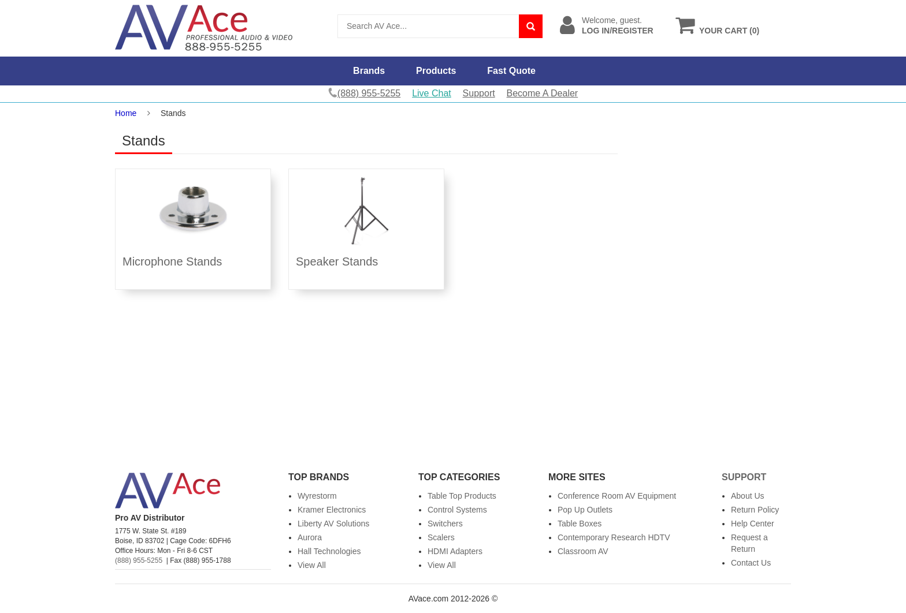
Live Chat (431, 93)
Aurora (310, 537)
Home (125, 113)
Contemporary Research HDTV (614, 537)
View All (312, 565)
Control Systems (457, 509)
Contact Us (751, 562)
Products (436, 71)
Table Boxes (579, 523)
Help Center (752, 523)
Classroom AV (583, 551)
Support (479, 93)
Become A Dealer (542, 93)
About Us (747, 495)
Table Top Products (462, 495)
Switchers (445, 523)
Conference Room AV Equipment (617, 495)
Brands (369, 71)
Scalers (441, 537)
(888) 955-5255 (138, 560)
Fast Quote (511, 71)
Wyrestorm (317, 495)
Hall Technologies (329, 551)
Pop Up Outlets (585, 509)
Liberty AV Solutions (333, 523)
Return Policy (755, 509)
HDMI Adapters (455, 551)
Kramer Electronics (332, 509)
